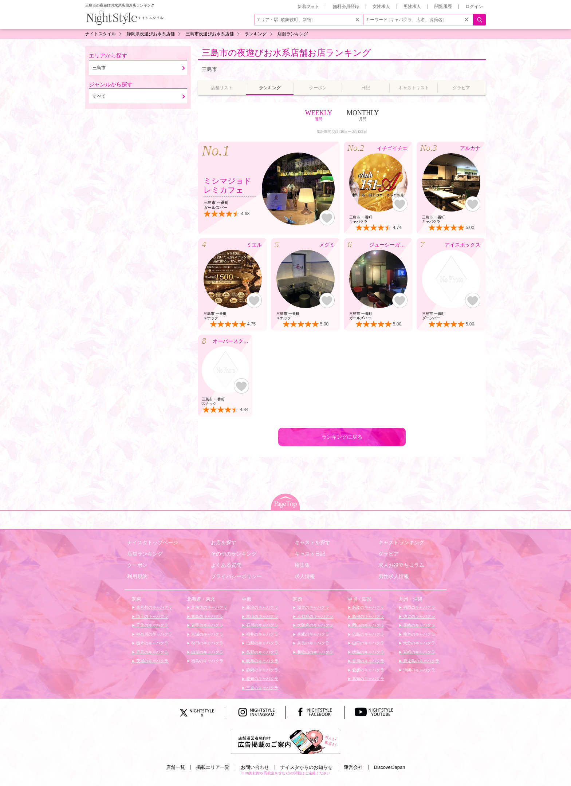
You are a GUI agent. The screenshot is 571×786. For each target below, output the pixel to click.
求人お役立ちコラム (401, 565)
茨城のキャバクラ (151, 661)
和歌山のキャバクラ (314, 652)
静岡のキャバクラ (261, 670)
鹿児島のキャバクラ (420, 661)
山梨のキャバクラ (261, 643)
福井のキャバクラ (261, 634)
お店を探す (223, 542)
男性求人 (412, 6)
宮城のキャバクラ (206, 634)
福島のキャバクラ (206, 661)
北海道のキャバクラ (208, 607)
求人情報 (305, 576)
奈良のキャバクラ (312, 643)
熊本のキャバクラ (418, 634)
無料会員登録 (346, 6)
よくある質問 (226, 565)
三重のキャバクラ (261, 688)
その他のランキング (234, 554)
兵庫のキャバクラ (312, 634)
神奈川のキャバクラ (153, 634)
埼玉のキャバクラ (151, 616)
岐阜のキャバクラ (261, 661)
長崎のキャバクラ (418, 625)
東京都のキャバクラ (153, 607)
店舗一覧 (175, 767)
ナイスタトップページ (152, 542)
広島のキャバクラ (367, 634)
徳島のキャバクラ (367, 652)
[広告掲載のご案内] (285, 741)
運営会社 (353, 767)
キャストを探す (312, 542)
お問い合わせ (255, 767)
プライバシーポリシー (236, 576)
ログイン (474, 6)
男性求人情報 (393, 576)
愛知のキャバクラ (261, 678)
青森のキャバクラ (206, 616)
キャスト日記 (310, 554)
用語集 (302, 565)
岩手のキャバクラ (206, 625)
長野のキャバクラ (261, 652)
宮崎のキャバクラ (418, 652)
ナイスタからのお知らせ (306, 767)
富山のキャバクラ (261, 616)
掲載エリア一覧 (212, 767)
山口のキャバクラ (367, 643)
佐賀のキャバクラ (418, 616)
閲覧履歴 (443, 6)
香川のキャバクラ (367, 661)
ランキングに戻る (342, 437)
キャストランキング (401, 542)
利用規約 (137, 576)
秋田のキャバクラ (206, 643)
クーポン (137, 565)
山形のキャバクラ (206, 652)
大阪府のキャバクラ (314, 625)
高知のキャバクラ (367, 678)
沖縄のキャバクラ (418, 670)
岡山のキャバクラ (367, 625)
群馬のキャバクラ (151, 652)
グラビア (388, 554)
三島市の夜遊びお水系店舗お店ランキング (286, 53)
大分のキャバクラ (418, 643)
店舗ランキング (145, 554)
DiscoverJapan (389, 767)
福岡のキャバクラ (418, 607)
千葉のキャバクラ (151, 625)
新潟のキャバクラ (261, 607)
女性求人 (381, 6)
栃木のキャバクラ (151, 643)
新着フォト (308, 6)
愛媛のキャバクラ (367, 670)
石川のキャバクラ (261, 625)
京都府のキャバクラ (314, 616)
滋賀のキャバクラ (312, 607)
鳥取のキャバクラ (367, 607)
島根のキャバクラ (367, 616)
